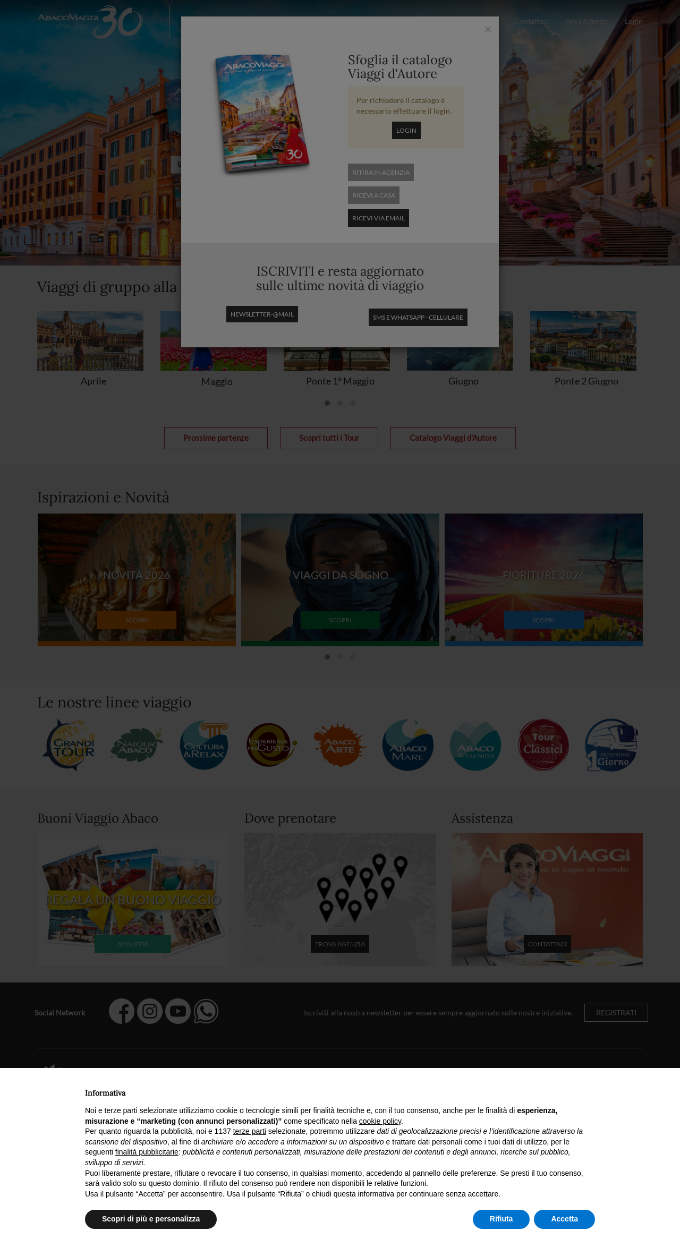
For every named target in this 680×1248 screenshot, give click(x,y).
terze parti (249, 1131)
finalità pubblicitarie (146, 1152)
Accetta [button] (564, 1219)
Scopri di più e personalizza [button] (151, 1219)
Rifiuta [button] (501, 1219)
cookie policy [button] (380, 1121)
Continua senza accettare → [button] (546, 1090)
